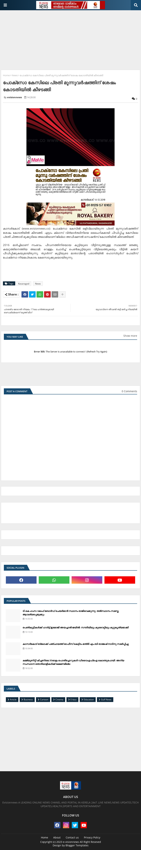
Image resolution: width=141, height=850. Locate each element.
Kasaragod (23, 283)
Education (89, 699)
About (57, 837)
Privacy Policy (92, 837)
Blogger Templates (77, 845)
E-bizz (73, 699)
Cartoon (44, 699)
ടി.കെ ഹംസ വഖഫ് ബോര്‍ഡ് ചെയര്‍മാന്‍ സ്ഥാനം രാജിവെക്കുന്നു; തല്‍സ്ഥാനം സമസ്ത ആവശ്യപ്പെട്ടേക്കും (71, 612)
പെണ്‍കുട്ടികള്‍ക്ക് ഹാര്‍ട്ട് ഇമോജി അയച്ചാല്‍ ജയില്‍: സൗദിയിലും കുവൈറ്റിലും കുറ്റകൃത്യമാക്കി (76, 627)
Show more (130, 335)
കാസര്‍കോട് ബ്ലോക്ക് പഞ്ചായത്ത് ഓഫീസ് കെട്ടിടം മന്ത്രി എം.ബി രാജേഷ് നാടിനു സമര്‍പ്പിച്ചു (76, 644)
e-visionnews (71, 842)
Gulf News (106, 699)
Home (6, 75)
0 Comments (129, 391)
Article (13, 699)
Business (28, 699)
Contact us (72, 837)
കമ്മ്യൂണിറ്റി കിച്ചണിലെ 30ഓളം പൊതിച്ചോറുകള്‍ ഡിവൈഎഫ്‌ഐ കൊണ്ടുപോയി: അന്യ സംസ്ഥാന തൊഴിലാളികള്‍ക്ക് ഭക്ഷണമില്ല (73, 662)
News (15, 75)
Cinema (59, 699)
